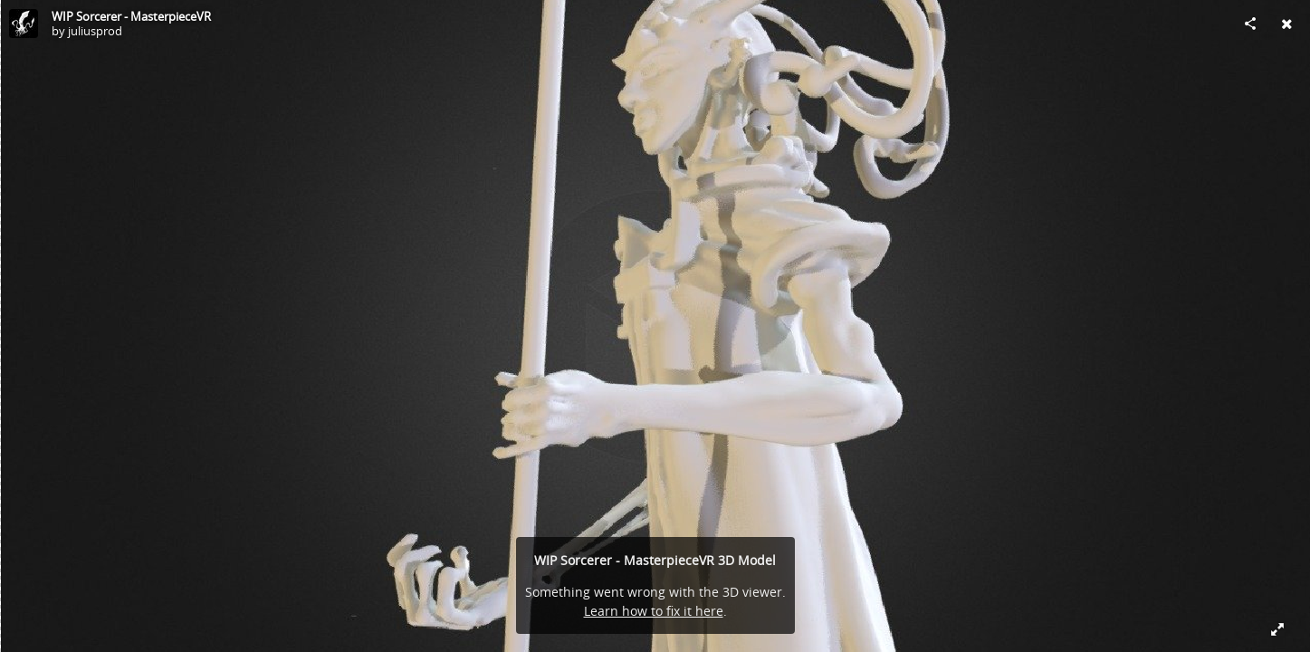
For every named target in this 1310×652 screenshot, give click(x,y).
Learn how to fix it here (653, 610)
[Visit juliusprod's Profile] (23, 23)
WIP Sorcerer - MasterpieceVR (131, 16)
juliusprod (95, 31)
